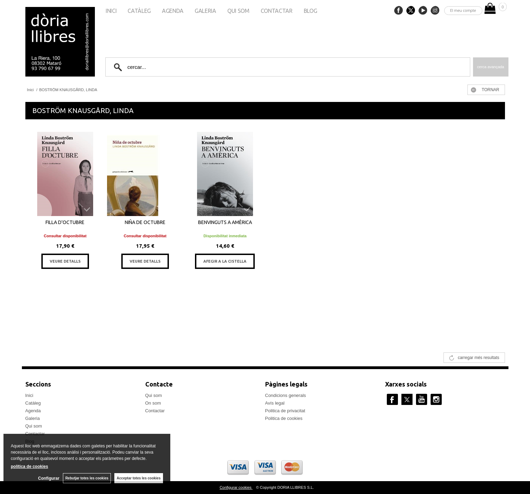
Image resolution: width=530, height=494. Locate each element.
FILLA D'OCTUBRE (65, 222)
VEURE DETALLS (65, 261)
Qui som (238, 11)
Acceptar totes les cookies (139, 478)
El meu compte (463, 10)
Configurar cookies (236, 487)
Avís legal (275, 403)
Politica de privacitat (285, 410)
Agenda (173, 11)
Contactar (277, 11)
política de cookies (29, 466)
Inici (111, 11)
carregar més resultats (478, 357)
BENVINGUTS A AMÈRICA (225, 222)
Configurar (48, 478)
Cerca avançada (490, 67)
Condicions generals (285, 395)
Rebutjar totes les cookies (86, 478)
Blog (310, 11)
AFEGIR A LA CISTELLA (224, 261)
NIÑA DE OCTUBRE (145, 222)
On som (153, 403)
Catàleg (139, 11)
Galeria (205, 11)
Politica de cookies (284, 418)
